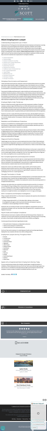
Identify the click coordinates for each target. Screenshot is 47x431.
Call (17, 1)
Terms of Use (25, 419)
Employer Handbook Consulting (10, 60)
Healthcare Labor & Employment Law (11, 68)
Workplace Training (8, 76)
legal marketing (28, 427)
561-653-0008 (39, 19)
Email (21, 1)
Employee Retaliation (8, 57)
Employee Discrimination (9, 67)
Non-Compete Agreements (9, 70)
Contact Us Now (28, 19)
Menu (31, 1)
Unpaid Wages (6, 72)
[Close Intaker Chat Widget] (46, 400)
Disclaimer (19, 419)
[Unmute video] (38, 413)
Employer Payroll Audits (8, 64)
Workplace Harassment (8, 75)
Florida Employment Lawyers (7, 36)
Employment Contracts (8, 65)
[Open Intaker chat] (32, 430)
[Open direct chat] (43, 400)
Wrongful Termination (8, 78)
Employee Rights (7, 59)
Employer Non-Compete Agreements (11, 62)
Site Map (14, 419)
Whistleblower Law (7, 73)
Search (24, 1)
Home (14, 1)
